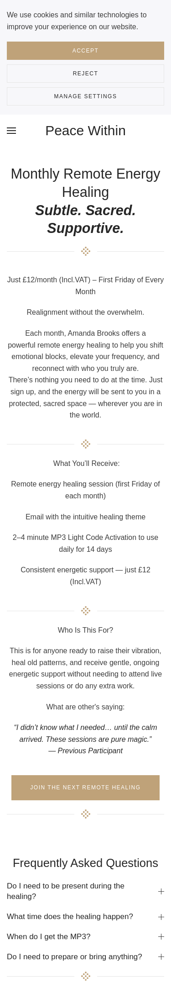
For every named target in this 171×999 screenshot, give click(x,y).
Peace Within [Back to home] (85, 130)
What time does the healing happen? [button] (85, 916)
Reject (85, 73)
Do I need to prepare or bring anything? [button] (85, 956)
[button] (11, 131)
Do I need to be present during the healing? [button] (85, 891)
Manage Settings (85, 96)
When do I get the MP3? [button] (85, 936)
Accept (86, 51)
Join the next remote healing (85, 787)
